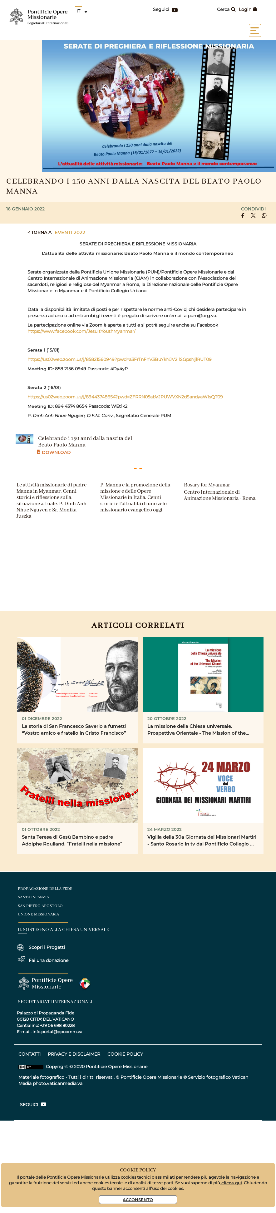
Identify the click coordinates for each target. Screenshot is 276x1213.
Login (248, 9)
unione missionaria (38, 914)
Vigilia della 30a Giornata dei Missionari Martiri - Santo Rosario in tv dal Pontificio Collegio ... (201, 840)
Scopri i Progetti (47, 947)
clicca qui (231, 1182)
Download (54, 452)
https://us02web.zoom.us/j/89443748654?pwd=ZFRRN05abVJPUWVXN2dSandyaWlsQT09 (125, 397)
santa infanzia (33, 897)
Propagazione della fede (45, 888)
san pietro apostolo (40, 906)
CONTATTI (29, 1054)
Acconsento (138, 1199)
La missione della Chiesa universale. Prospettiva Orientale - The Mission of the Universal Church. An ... (196, 730)
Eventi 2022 (70, 232)
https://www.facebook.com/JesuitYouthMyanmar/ (81, 331)
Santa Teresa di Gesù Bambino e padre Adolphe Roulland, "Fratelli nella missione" (72, 840)
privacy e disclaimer (74, 1054)
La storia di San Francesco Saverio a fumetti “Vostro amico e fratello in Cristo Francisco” (74, 729)
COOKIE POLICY (125, 1054)
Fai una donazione (48, 960)
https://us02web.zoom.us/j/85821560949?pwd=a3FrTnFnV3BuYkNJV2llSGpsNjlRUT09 (119, 359)
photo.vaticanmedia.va (57, 1083)
